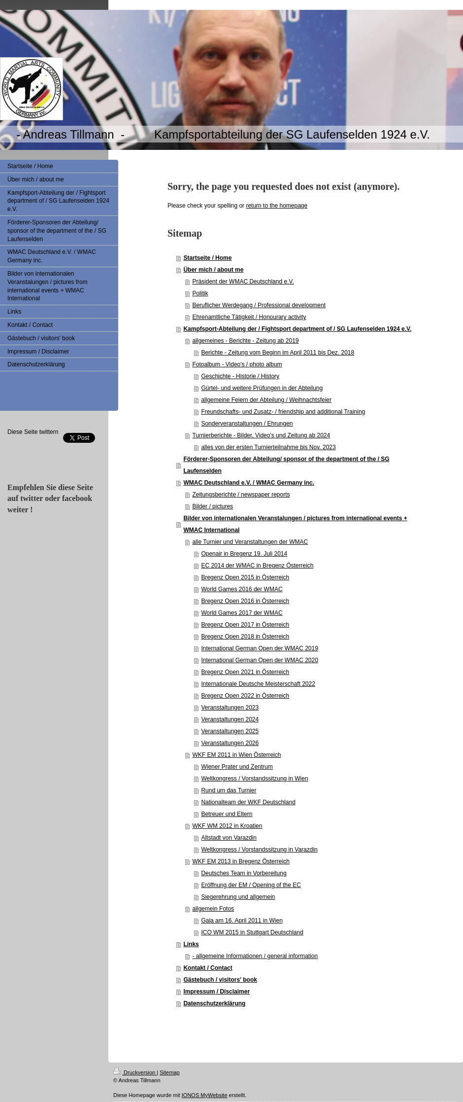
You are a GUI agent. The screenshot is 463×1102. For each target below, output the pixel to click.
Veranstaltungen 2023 (230, 707)
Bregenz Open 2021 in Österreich (245, 672)
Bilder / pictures (212, 506)
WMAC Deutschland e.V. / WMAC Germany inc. (248, 482)
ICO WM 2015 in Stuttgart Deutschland (252, 932)
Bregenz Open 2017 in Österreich (245, 624)
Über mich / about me (213, 269)
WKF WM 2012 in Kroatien (227, 825)
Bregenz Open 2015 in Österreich (245, 577)
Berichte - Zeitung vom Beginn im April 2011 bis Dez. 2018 (277, 352)
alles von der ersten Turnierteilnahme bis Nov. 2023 (268, 447)
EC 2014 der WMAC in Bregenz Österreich (257, 565)
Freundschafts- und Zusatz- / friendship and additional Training (283, 411)
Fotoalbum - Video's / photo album (237, 364)
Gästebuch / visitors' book (220, 979)
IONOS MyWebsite (205, 1095)
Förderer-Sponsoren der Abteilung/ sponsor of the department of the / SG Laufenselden (286, 465)
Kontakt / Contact (207, 967)
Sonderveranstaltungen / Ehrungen (247, 423)
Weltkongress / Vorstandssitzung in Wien (254, 778)
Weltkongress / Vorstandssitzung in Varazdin (259, 849)
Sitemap (169, 1072)
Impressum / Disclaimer (216, 991)
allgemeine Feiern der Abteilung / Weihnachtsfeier (266, 399)
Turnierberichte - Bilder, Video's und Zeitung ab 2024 (261, 435)
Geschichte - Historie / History (240, 376)
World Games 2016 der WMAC (241, 589)
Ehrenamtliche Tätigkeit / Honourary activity (249, 317)
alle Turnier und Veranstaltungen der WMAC (250, 541)
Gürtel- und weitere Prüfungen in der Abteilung (262, 388)
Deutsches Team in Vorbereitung (243, 873)
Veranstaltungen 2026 (230, 743)
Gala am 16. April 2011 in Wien (241, 920)
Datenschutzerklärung (214, 1003)
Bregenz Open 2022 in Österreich (245, 695)
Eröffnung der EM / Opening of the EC (251, 885)
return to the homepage (276, 205)
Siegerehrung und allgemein (238, 896)
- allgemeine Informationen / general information (255, 956)
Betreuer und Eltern (226, 814)
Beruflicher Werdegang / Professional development (259, 305)
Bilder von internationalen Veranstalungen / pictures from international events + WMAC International (295, 524)
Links (190, 944)
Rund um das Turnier (228, 790)
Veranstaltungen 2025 (230, 731)
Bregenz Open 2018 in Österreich (245, 636)
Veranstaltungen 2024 (230, 719)
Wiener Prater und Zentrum (236, 766)
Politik (200, 293)
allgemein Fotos (213, 908)
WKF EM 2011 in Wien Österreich (236, 754)
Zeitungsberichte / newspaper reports (241, 494)
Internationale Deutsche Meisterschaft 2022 (258, 683)
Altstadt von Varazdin (229, 837)
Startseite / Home (207, 257)
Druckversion (135, 1072)
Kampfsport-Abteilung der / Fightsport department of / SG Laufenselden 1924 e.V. (297, 328)
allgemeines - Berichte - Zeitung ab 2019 (245, 340)
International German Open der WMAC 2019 (259, 648)
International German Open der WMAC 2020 (259, 660)
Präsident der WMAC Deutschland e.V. (243, 281)
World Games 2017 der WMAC (241, 612)
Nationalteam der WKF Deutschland (248, 802)
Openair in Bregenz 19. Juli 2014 (244, 553)
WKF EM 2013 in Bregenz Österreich (240, 861)
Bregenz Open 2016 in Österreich (245, 601)
